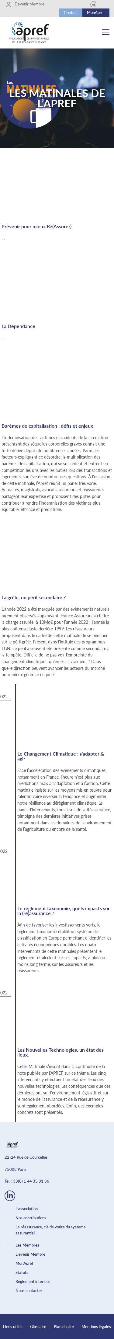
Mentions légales (96, 1326)
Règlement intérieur (33, 1281)
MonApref (96, 12)
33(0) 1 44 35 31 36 (31, 1181)
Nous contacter (29, 1290)
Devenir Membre (25, 4)
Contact (71, 12)
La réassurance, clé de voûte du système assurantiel (51, 1229)
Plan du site (64, 1326)
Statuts (22, 1272)
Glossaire (38, 1326)
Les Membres (27, 1245)
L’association (27, 1208)
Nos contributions (31, 1217)
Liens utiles (12, 1326)
